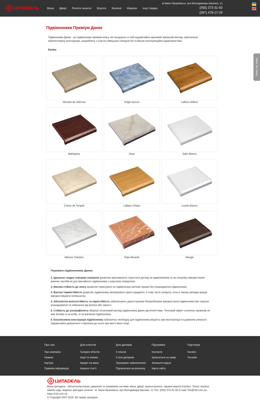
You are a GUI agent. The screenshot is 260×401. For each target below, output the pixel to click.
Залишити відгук (161, 362)
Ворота (101, 8)
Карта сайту (159, 368)
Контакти (157, 351)
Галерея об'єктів (89, 351)
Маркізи (132, 8)
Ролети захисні (81, 8)
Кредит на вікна (89, 362)
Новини (48, 357)
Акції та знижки (89, 357)
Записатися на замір (164, 357)
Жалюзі (116, 8)
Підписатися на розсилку (130, 368)
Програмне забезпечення (131, 362)
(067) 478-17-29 (211, 12)
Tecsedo (192, 357)
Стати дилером (125, 357)
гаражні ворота (172, 386)
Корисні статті (88, 368)
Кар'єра (48, 362)
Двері (63, 8)
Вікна (50, 8)
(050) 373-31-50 (211, 7)
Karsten (191, 351)
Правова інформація (56, 368)
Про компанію (52, 351)
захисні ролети (153, 386)
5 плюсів (121, 351)
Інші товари (149, 8)
